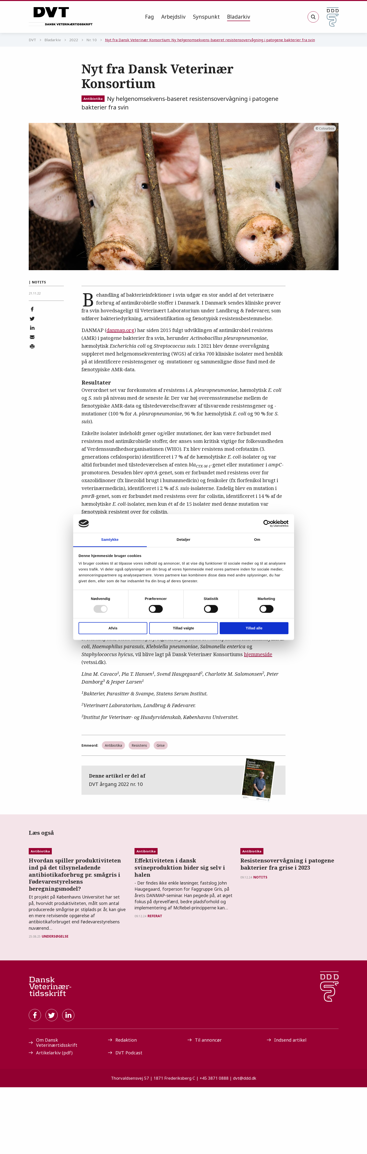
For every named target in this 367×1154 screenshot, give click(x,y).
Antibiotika (93, 98)
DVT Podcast (125, 1119)
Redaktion (122, 1106)
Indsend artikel (286, 1106)
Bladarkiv (238, 16)
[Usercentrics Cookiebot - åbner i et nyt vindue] (266, 523)
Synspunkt (206, 16)
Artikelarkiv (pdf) (50, 1119)
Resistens (139, 745)
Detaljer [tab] (183, 540)
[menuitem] (149, 17)
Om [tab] (257, 540)
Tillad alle (254, 628)
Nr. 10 (91, 39)
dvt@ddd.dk (244, 1144)
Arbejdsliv (173, 16)
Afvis (113, 628)
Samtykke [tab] (110, 540)
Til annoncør (205, 1106)
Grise (161, 745)
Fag (149, 16)
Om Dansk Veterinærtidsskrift (53, 1108)
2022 (73, 39)
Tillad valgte (183, 628)
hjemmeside (258, 654)
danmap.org (120, 330)
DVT (32, 39)
